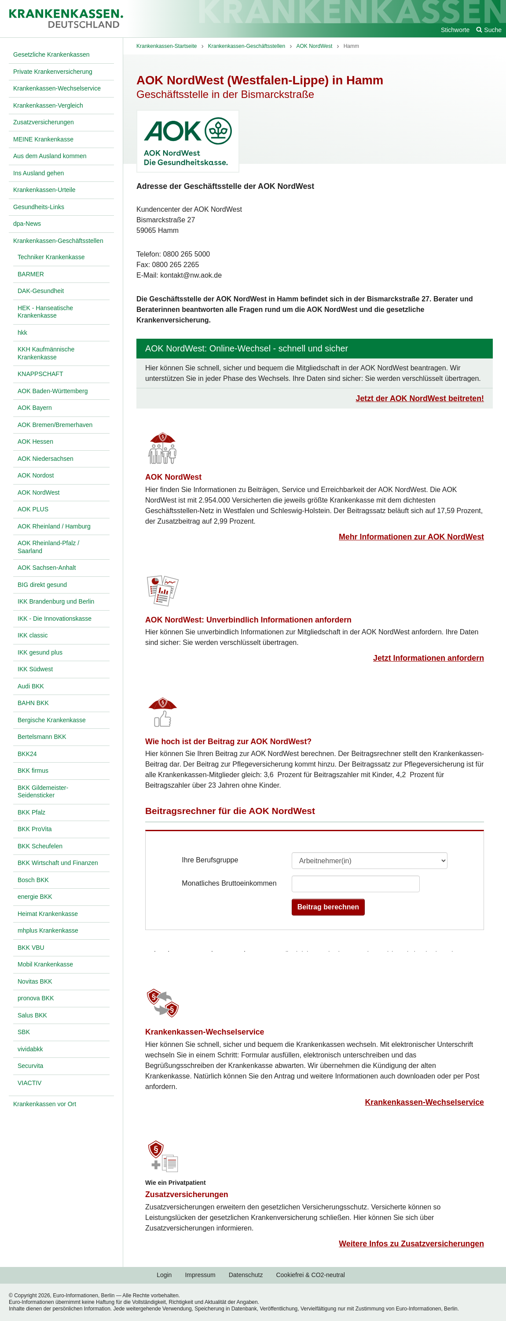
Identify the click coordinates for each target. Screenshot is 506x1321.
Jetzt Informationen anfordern (428, 658)
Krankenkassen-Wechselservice (204, 1032)
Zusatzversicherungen (186, 1194)
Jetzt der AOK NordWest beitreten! (420, 398)
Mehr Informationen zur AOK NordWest (411, 536)
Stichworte (455, 29)
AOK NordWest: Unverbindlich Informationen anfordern (248, 619)
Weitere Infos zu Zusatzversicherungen (411, 1243)
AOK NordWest (173, 477)
